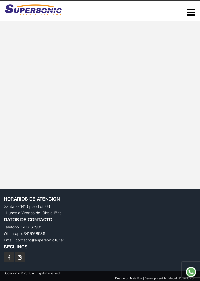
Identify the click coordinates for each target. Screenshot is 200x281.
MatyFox (136, 278)
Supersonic (12, 273)
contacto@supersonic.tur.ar (40, 240)
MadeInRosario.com (182, 278)
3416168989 (31, 227)
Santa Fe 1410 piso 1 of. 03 (27, 206)
